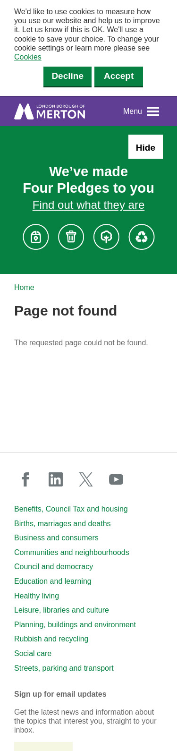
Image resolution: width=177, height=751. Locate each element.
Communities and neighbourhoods (71, 552)
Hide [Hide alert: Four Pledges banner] (145, 148)
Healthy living (36, 596)
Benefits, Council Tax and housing (71, 509)
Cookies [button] (28, 57)
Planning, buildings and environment (75, 625)
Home (24, 287)
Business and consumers (56, 538)
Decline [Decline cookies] (67, 76)
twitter (86, 479)
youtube (116, 479)
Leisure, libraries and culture (61, 610)
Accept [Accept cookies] (119, 76)
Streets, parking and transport (64, 668)
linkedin (55, 479)
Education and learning (53, 581)
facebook (25, 479)
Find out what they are (88, 204)
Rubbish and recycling (51, 639)
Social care (32, 653)
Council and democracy (53, 567)
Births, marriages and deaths (62, 524)
